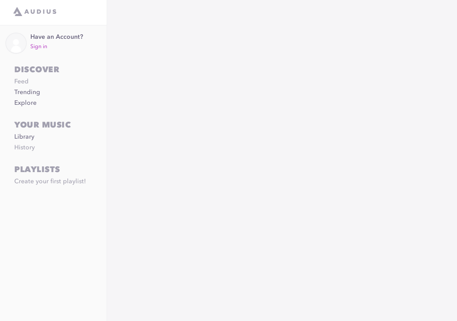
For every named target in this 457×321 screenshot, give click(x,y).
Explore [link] (25, 103)
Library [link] (24, 137)
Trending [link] (27, 92)
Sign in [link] (38, 46)
